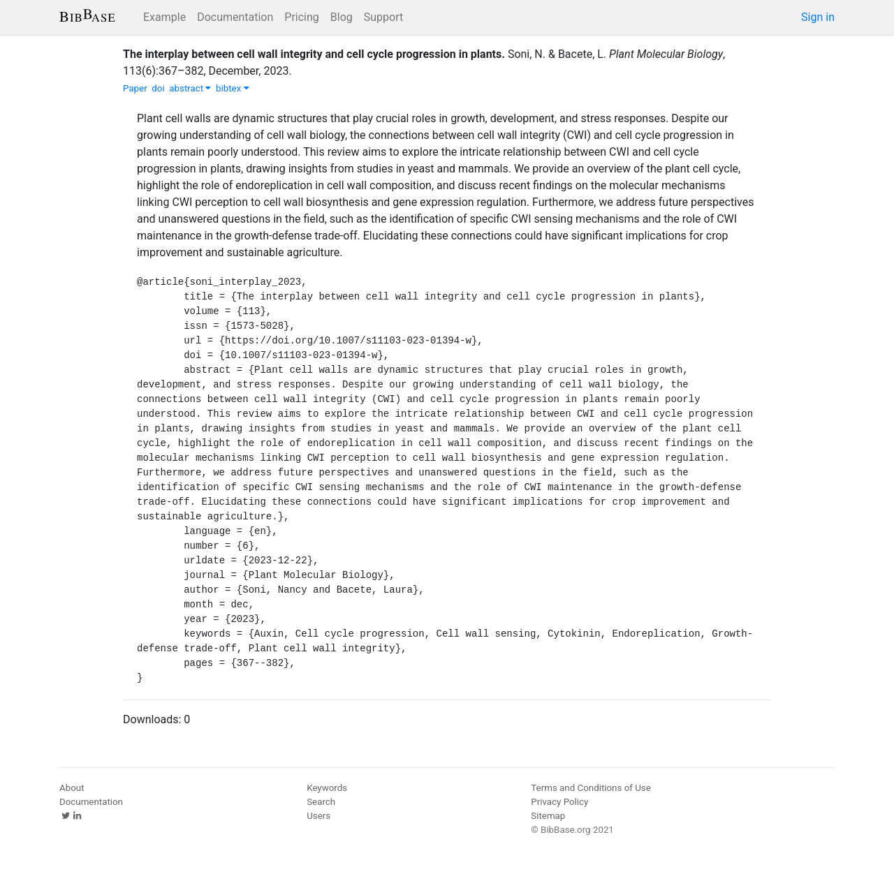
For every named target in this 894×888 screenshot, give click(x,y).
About (72, 788)
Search (321, 802)
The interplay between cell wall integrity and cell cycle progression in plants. (314, 54)
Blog (341, 17)
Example (164, 17)
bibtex (232, 88)
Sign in (818, 17)
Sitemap (548, 816)
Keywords (327, 788)
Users (318, 816)
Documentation (235, 17)
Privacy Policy (559, 802)
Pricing (301, 17)
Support (383, 17)
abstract (190, 88)
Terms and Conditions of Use (590, 788)
